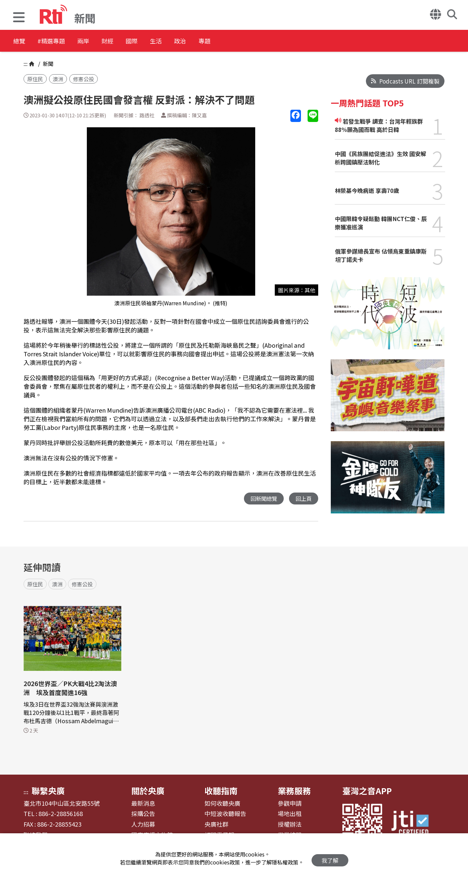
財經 (126, 41)
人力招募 (143, 824)
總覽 (20, 41)
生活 (186, 41)
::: (26, 64)
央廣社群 (216, 824)
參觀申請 (290, 803)
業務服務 (294, 790)
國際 (156, 41)
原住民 (35, 79)
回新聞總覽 (262, 499)
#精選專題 (58, 41)
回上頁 (303, 499)
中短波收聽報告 (225, 813)
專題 (246, 41)
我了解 (330, 858)
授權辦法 (290, 824)
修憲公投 (83, 79)
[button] (19, 18)
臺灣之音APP (367, 790)
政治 (216, 41)
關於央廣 (147, 790)
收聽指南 (221, 790)
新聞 (47, 64)
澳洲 (58, 79)
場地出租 (290, 813)
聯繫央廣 (48, 790)
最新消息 (143, 803)
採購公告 (143, 813)
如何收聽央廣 (222, 803)
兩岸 (96, 41)
